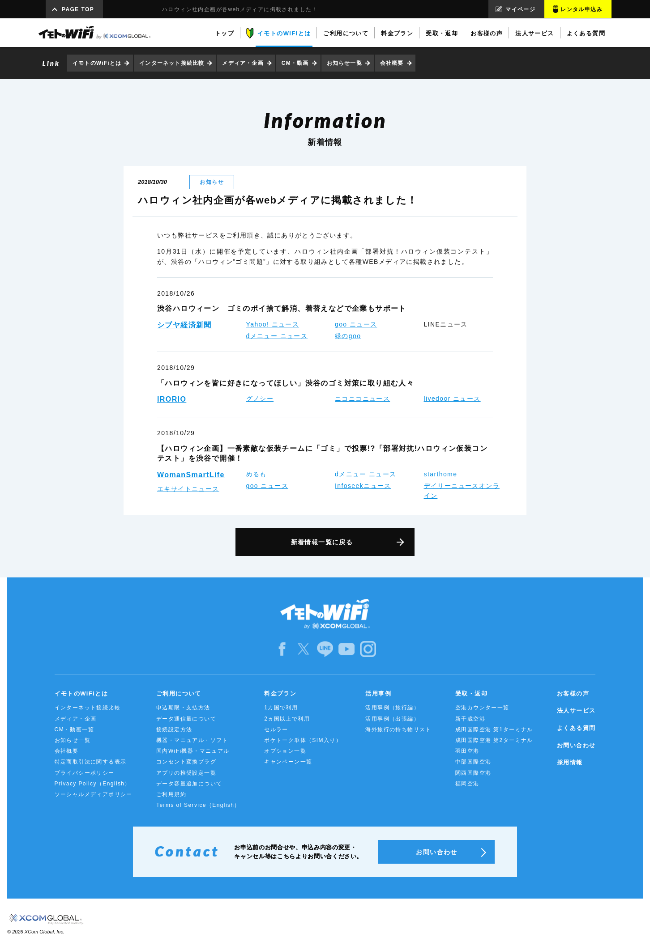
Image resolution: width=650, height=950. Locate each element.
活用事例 (378, 693)
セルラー (276, 729)
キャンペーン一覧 (288, 762)
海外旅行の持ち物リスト (398, 729)
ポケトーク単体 (303, 740)
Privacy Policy (93, 783)
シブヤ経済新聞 (184, 325)
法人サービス (576, 710)
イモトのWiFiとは (97, 63)
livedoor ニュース (452, 398)
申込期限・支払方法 (183, 707)
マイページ (520, 9)
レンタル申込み (581, 9)
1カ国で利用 (281, 707)
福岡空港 (467, 783)
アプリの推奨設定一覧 (186, 773)
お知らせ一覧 (344, 63)
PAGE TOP (78, 9)
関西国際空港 (473, 773)
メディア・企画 (242, 63)
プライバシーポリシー (85, 773)
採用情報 (570, 762)
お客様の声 (573, 693)
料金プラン (280, 693)
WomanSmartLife (191, 475)
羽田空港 (467, 751)
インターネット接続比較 (171, 63)
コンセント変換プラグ (186, 762)
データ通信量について (186, 719)
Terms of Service (198, 805)
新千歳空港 (470, 719)
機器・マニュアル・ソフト (192, 740)
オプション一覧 (285, 751)
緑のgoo (348, 335)
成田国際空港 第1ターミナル (494, 729)
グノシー (260, 398)
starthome (441, 474)
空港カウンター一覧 (482, 707)
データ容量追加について (189, 783)
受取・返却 (471, 693)
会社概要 (392, 63)
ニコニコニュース (362, 398)
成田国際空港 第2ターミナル (494, 740)
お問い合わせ (576, 745)
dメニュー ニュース (277, 335)
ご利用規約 (171, 794)
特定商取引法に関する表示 (91, 762)
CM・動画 (295, 63)
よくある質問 (576, 728)
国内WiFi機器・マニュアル (193, 751)
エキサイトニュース (188, 488)
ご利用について (178, 693)
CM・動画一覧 (74, 729)
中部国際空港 (473, 762)
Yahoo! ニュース (272, 324)
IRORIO (171, 399)
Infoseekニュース (363, 485)
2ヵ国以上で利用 (287, 719)
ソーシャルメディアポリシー (94, 794)
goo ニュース (356, 324)
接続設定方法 (174, 729)
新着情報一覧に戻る (322, 542)
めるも (256, 474)
